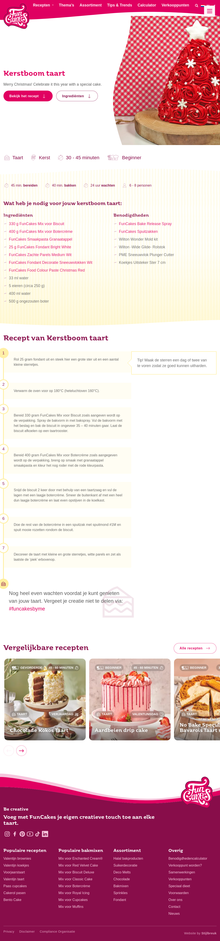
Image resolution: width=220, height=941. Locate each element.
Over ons (175, 900)
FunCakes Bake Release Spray (145, 226)
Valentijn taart (13, 879)
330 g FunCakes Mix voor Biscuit (36, 226)
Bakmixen (120, 886)
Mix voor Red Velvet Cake (78, 865)
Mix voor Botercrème (74, 886)
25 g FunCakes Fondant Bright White (40, 249)
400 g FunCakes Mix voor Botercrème (41, 234)
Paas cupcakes (15, 886)
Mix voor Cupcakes (73, 900)
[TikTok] (37, 834)
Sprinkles (120, 893)
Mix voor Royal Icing (73, 893)
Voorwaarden (178, 893)
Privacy (8, 931)
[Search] (196, 5)
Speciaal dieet (179, 886)
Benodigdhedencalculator (187, 858)
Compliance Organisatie (57, 931)
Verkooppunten (180, 879)
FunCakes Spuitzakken (138, 234)
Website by (200, 933)
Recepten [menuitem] (41, 5)
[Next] (21, 752)
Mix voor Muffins (70, 907)
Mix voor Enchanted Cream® (80, 858)
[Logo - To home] (197, 793)
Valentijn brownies (17, 858)
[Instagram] (7, 834)
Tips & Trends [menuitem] (119, 5)
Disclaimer (27, 931)
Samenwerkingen (181, 872)
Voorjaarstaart (14, 872)
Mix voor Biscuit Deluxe (76, 872)
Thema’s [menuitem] (66, 5)
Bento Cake (12, 900)
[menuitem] (209, 5)
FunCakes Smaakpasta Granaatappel (40, 242)
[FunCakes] (16, 16)
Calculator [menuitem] (147, 5)
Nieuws (174, 913)
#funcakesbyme (27, 609)
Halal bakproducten (128, 858)
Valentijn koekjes (16, 865)
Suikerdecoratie (125, 865)
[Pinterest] (22, 834)
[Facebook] (14, 834)
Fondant (119, 900)
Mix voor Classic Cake (75, 879)
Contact (174, 907)
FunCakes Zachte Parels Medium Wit (40, 257)
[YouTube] (30, 834)
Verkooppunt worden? (185, 865)
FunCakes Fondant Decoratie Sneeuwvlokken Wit (50, 265)
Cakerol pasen (14, 893)
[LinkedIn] (45, 834)
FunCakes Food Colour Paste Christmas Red (47, 273)
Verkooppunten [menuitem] (175, 5)
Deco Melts (122, 872)
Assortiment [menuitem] (91, 5)
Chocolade (121, 879)
